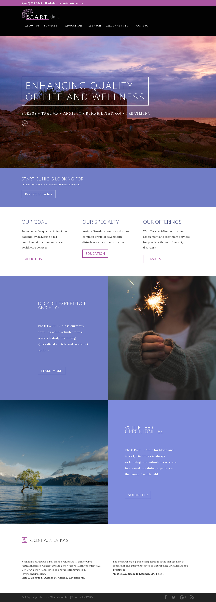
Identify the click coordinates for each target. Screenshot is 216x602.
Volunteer (138, 495)
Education (73, 26)
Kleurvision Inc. (60, 597)
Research (94, 26)
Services (51, 26)
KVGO (89, 597)
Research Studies (38, 194)
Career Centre (117, 26)
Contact (143, 26)
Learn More (51, 371)
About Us (32, 26)
